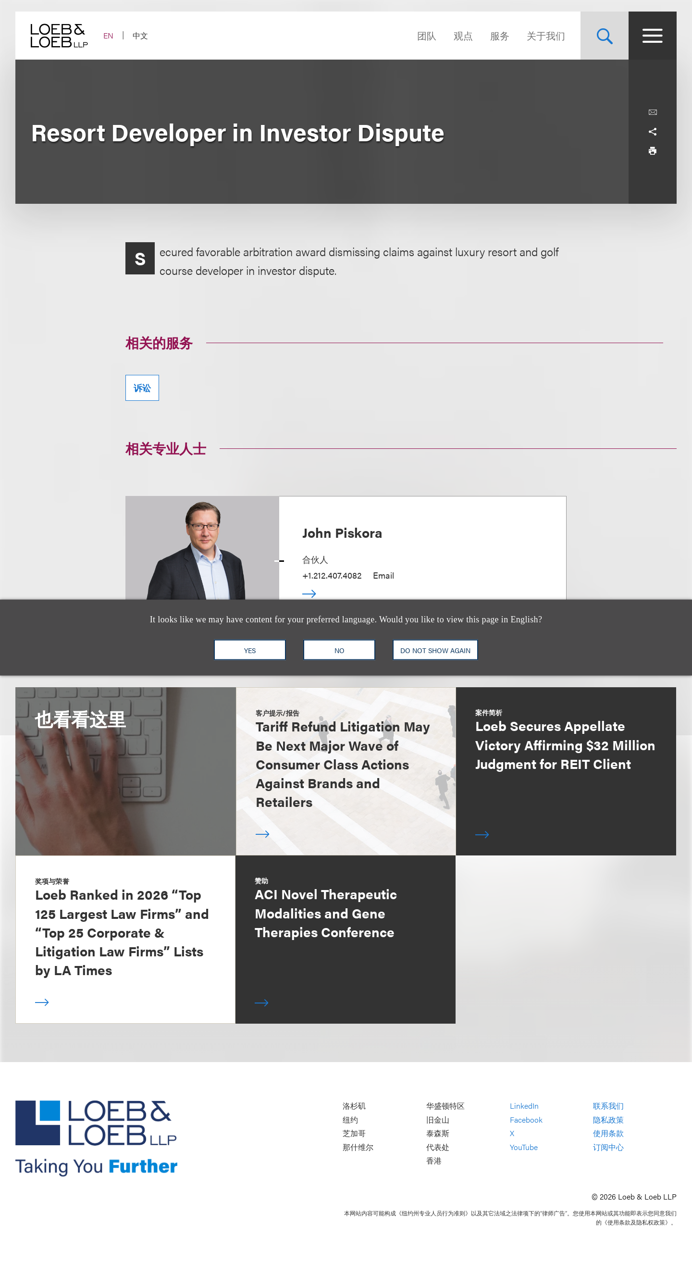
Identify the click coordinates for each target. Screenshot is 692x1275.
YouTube (524, 1146)
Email (383, 575)
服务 (499, 35)
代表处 (437, 1146)
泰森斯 (437, 1133)
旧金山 (437, 1119)
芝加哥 (354, 1133)
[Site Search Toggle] (605, 36)
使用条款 (608, 1133)
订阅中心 (608, 1146)
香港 (434, 1160)
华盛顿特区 (445, 1105)
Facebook (526, 1119)
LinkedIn (524, 1105)
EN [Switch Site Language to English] (108, 35)
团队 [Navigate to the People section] (426, 35)
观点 (463, 35)
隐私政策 (608, 1119)
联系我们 (608, 1105)
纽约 (350, 1119)
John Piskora (342, 532)
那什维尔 (358, 1146)
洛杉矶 (354, 1105)
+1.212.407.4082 (331, 575)
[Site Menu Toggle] (653, 36)
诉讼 (142, 388)
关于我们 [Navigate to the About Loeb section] (546, 35)
